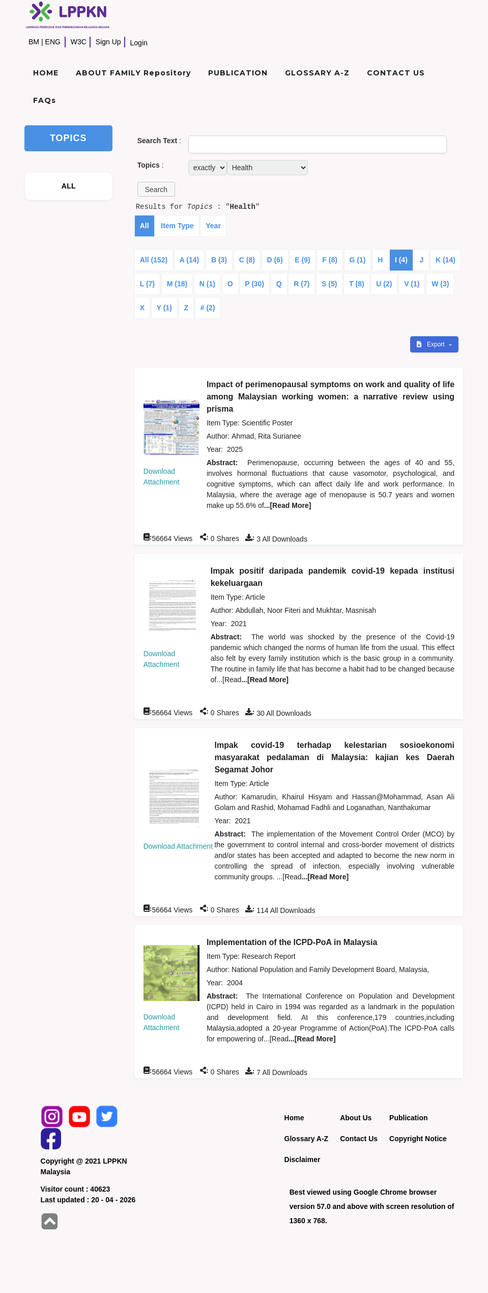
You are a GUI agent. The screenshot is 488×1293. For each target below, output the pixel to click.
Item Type (177, 226)
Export (431, 344)
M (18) (177, 284)
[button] (156, 189)
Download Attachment (178, 846)
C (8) (247, 260)
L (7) (147, 284)
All (144, 226)
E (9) (302, 260)
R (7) (301, 284)
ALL (69, 186)
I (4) (401, 260)
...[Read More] (287, 505)
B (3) (219, 260)
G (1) (358, 260)
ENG (53, 42)
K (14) (445, 260)
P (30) (254, 284)
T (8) (356, 284)
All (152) (153, 260)
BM (33, 42)
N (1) (207, 284)
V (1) (411, 284)
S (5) (329, 284)
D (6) (275, 260)
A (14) (189, 260)
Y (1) (164, 308)
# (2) (207, 308)
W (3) (440, 284)
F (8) (329, 260)
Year (213, 226)
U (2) (384, 284)
